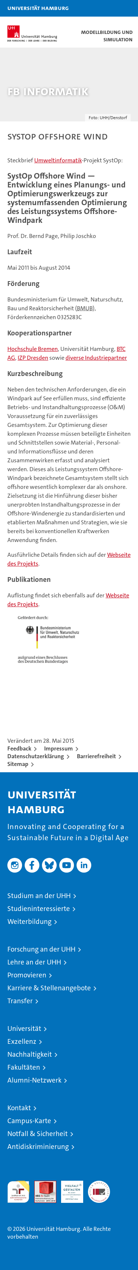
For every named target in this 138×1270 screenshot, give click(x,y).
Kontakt (19, 1107)
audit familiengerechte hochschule (18, 1192)
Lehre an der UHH (34, 962)
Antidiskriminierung (38, 1146)
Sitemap (17, 764)
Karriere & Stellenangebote (49, 988)
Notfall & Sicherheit (37, 1133)
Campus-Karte (29, 1120)
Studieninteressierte (38, 908)
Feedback (19, 748)
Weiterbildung (29, 921)
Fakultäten (23, 1067)
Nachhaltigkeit (29, 1054)
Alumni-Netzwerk (34, 1080)
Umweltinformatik (58, 160)
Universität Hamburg (38, 8)
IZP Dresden (33, 358)
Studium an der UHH (39, 895)
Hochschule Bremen (32, 349)
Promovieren (26, 975)
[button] (109, 8)
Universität (24, 1028)
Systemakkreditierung (99, 1184)
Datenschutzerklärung (35, 756)
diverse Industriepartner (96, 358)
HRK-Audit (68, 1188)
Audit (41, 1184)
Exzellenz (21, 1041)
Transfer (20, 1000)
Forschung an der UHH (41, 949)
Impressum (58, 748)
